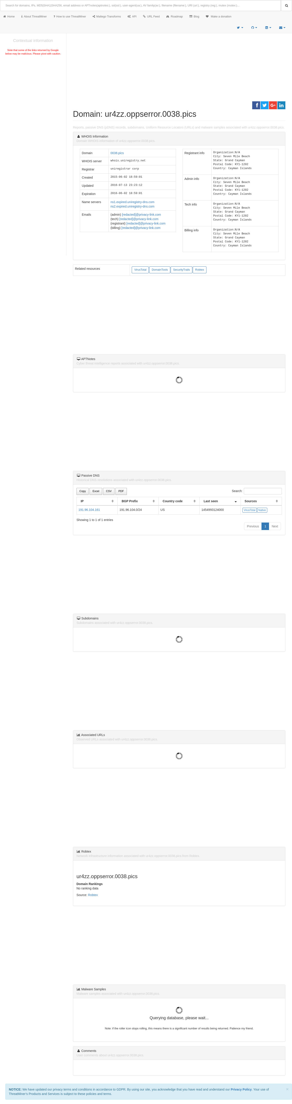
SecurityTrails (181, 269)
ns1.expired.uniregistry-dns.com (132, 202)
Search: (257, 491)
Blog (194, 16)
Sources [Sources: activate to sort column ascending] (251, 501)
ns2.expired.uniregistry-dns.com (132, 206)
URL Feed (151, 16)
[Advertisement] (33, 89)
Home (9, 16)
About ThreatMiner (34, 16)
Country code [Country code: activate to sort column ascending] (173, 501)
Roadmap (174, 16)
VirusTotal (140, 269)
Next (275, 526)
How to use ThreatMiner (69, 16)
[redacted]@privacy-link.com (141, 214)
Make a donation (218, 16)
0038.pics (117, 153)
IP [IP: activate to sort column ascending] (82, 501)
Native (262, 510)
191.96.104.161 (89, 509)
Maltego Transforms (107, 16)
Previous (253, 526)
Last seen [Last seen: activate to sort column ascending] (211, 501)
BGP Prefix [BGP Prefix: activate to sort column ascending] (130, 501)
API (132, 16)
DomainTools (160, 269)
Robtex (199, 269)
